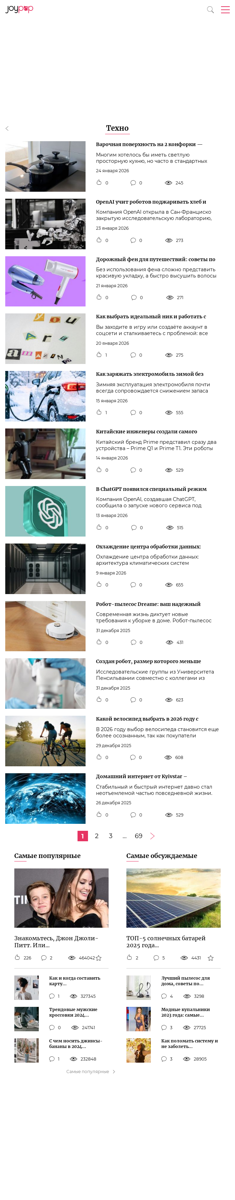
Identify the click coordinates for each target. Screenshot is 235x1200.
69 (138, 836)
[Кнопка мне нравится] (99, 183)
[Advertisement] (117, 52)
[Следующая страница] (152, 836)
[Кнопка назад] (10, 129)
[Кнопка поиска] (210, 9)
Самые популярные (47, 856)
